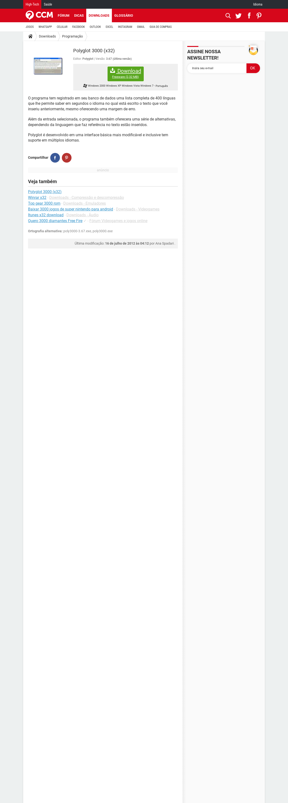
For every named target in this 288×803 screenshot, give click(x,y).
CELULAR (62, 27)
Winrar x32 (37, 197)
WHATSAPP (45, 27)
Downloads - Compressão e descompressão (86, 197)
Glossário (123, 15)
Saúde (48, 4)
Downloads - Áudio (82, 215)
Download (125, 73)
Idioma (257, 4)
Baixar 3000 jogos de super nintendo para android (70, 209)
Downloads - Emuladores (84, 203)
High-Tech (32, 4)
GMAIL (141, 27)
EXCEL (109, 27)
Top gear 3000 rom (44, 203)
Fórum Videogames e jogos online (118, 220)
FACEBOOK (78, 27)
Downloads (99, 15)
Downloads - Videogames (137, 209)
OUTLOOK (95, 27)
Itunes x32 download (46, 215)
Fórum (63, 15)
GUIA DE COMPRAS (161, 27)
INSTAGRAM (125, 27)
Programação (72, 36)
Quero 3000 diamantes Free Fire (55, 220)
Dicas (79, 15)
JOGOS (30, 27)
